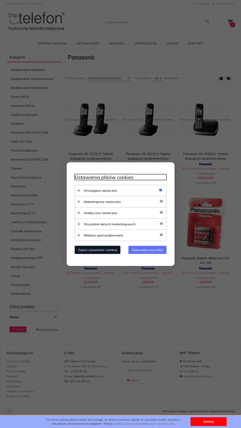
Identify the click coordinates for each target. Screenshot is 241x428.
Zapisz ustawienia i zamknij (97, 250)
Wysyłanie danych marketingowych (110, 224)
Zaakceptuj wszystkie (147, 250)
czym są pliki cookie (162, 423)
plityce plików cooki (128, 423)
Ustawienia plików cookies (104, 177)
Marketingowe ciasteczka (102, 202)
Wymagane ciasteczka (100, 190)
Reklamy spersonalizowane (103, 235)
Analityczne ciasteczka (100, 213)
